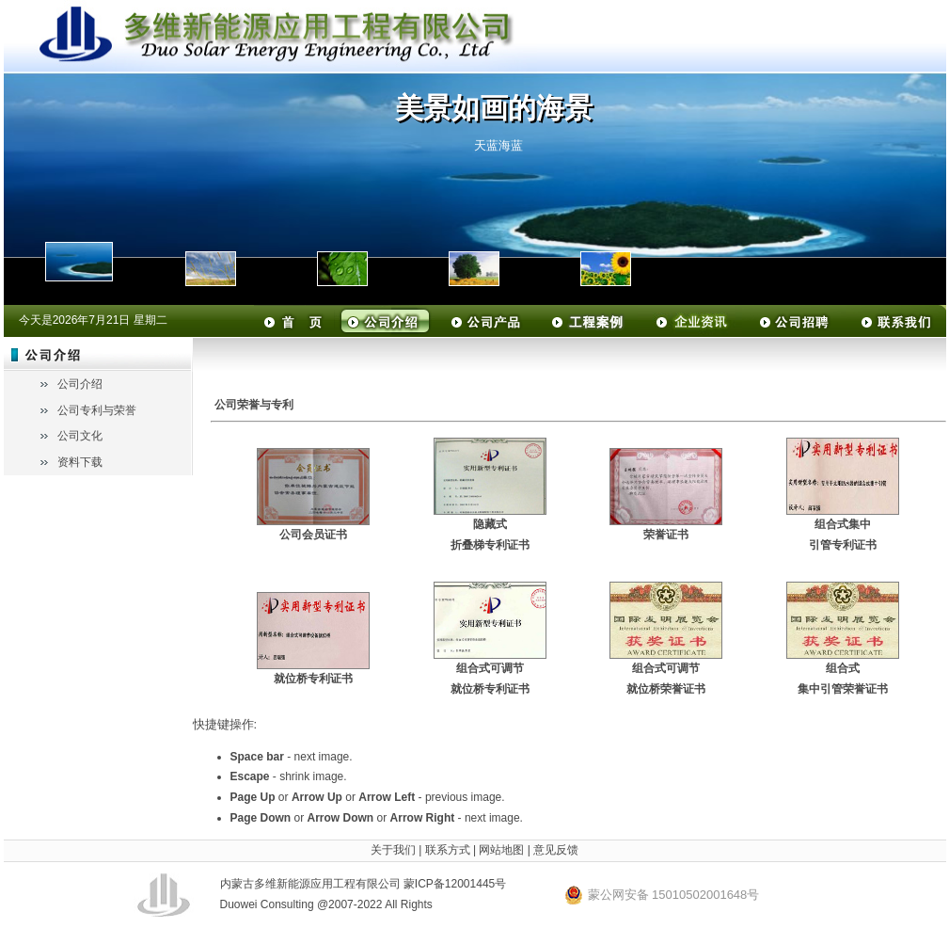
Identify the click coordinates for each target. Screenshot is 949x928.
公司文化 (80, 435)
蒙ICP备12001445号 (454, 883)
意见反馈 (555, 849)
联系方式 (447, 849)
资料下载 (80, 462)
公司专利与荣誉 (96, 410)
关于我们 (393, 849)
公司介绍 (80, 384)
